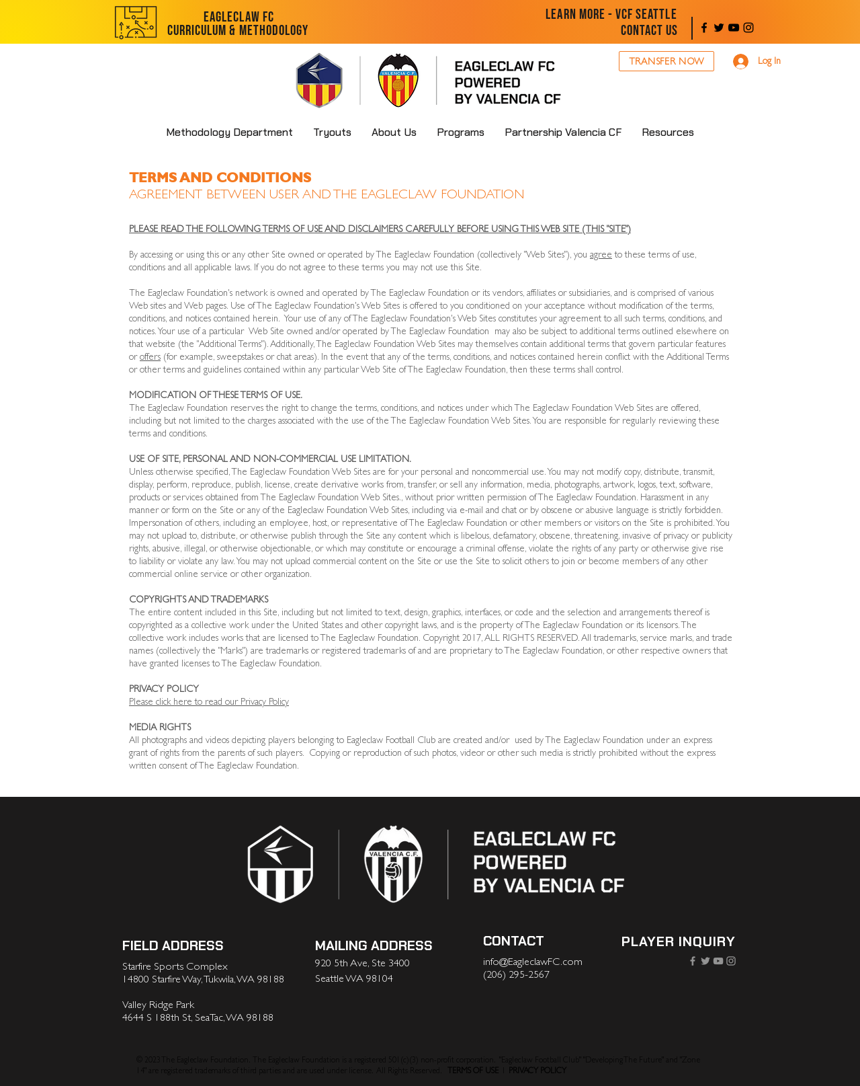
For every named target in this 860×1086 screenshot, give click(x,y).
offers (150, 356)
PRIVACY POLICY (537, 1070)
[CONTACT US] (649, 30)
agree (601, 254)
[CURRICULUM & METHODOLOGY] (238, 31)
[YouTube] (733, 27)
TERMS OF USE (473, 1070)
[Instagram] (748, 27)
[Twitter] (719, 27)
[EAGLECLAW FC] (239, 17)
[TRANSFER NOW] (666, 61)
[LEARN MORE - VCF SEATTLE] (611, 15)
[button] (394, 132)
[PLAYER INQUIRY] (678, 941)
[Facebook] (704, 27)
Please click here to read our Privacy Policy (209, 701)
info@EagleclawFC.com (533, 962)
